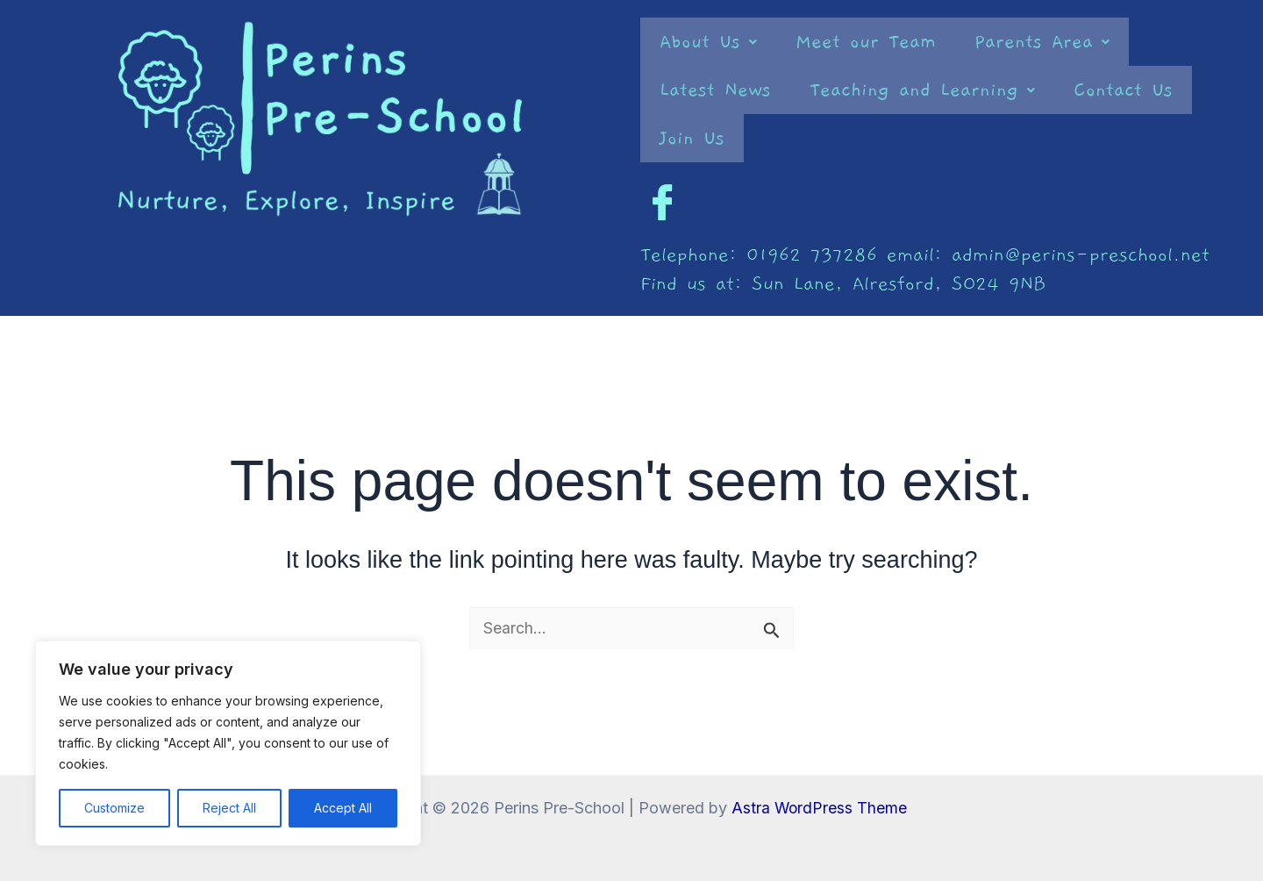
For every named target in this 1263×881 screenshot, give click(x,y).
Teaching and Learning (922, 90)
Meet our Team (866, 42)
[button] (708, 42)
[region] (228, 743)
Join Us (692, 138)
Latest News (715, 90)
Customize (114, 807)
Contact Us (1123, 90)
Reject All (229, 807)
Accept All (343, 807)
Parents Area (1042, 42)
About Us (708, 42)
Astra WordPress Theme (819, 808)
